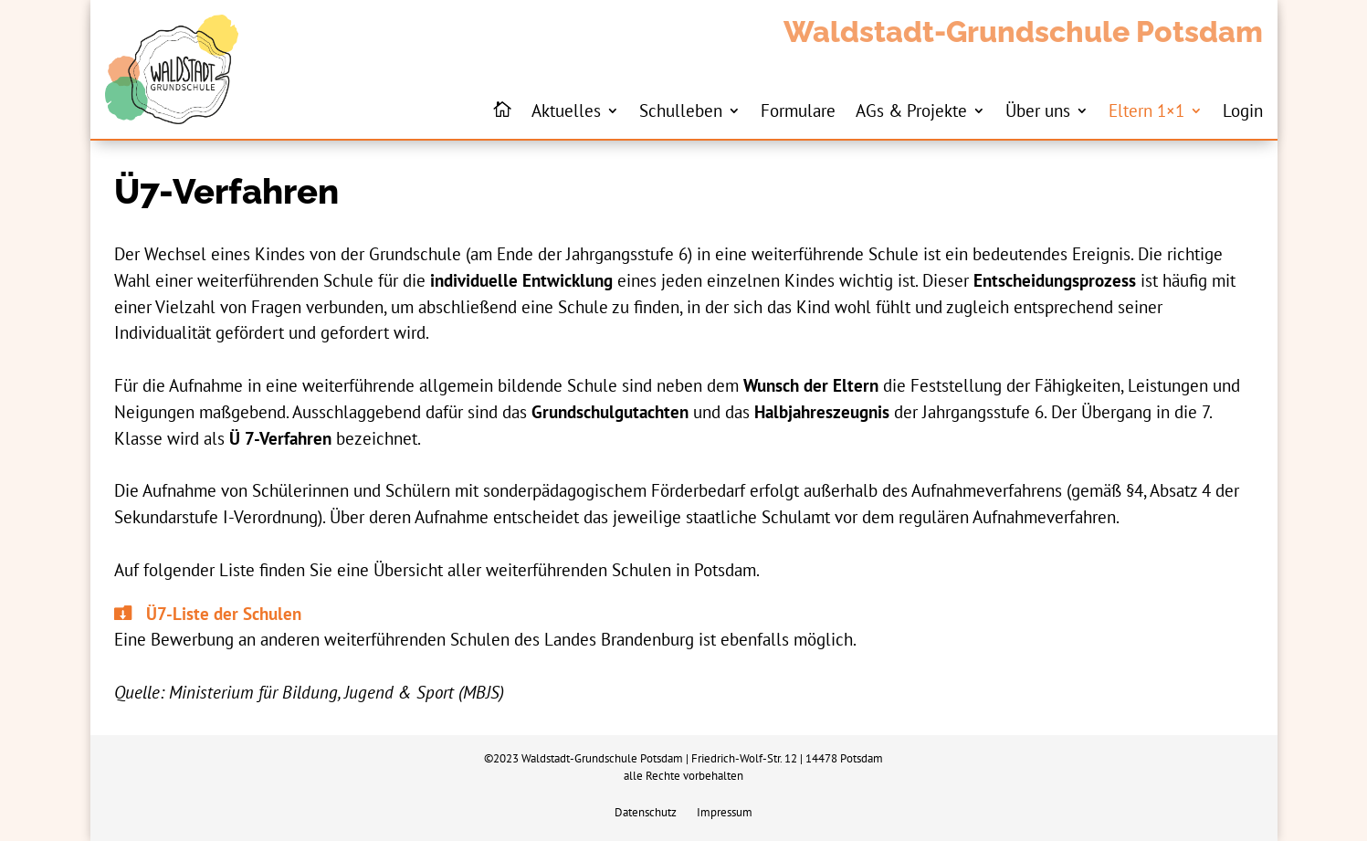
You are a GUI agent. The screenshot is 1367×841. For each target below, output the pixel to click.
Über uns (1037, 110)
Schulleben (680, 110)
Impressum (724, 813)
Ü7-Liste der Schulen (223, 613)
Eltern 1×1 (1146, 110)
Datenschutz (646, 813)
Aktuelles (566, 110)
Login (1243, 110)
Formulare (798, 110)
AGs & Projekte (911, 110)
